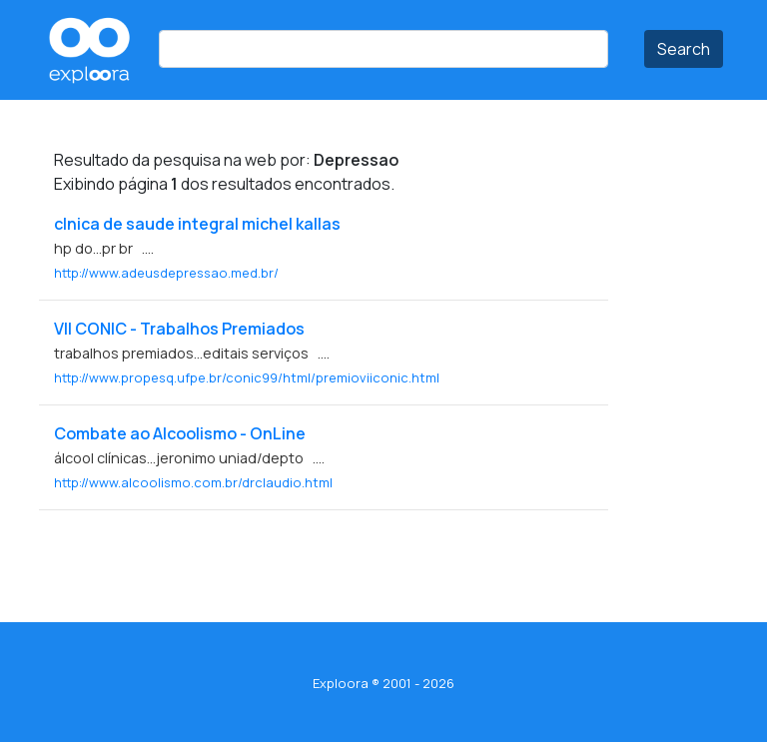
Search (683, 49)
